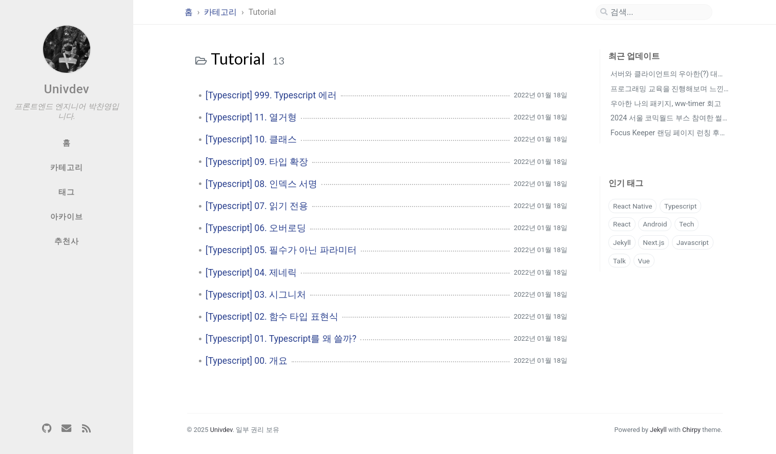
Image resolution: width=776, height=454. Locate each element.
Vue (644, 261)
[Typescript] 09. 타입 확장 (257, 162)
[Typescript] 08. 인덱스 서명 (261, 184)
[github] (46, 429)
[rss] (86, 429)
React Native (632, 206)
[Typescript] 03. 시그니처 (256, 295)
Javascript (693, 242)
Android (655, 224)
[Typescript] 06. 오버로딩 (256, 228)
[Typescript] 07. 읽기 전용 (257, 206)
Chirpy (691, 430)
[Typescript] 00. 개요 (247, 361)
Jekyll (622, 242)
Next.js (653, 242)
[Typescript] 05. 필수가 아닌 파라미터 (281, 250)
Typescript (680, 206)
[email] (66, 429)
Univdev (67, 89)
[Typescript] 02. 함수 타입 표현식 (272, 317)
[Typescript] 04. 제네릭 (251, 272)
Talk (619, 261)
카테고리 (221, 12)
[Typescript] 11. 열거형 (251, 117)
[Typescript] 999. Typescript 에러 (271, 95)
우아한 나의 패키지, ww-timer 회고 (665, 103)
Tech (686, 224)
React (622, 224)
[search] (654, 12)
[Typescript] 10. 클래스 (251, 139)
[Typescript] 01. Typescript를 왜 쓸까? (281, 339)
